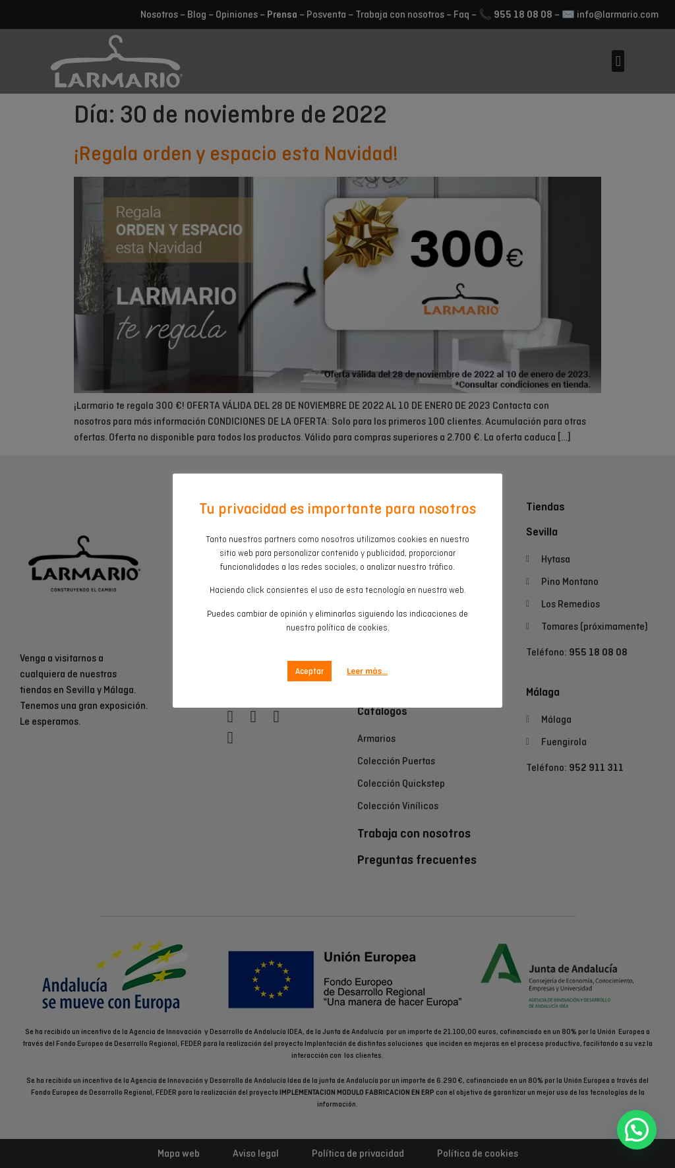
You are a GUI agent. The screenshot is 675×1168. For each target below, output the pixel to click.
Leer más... (367, 657)
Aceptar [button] (309, 657)
